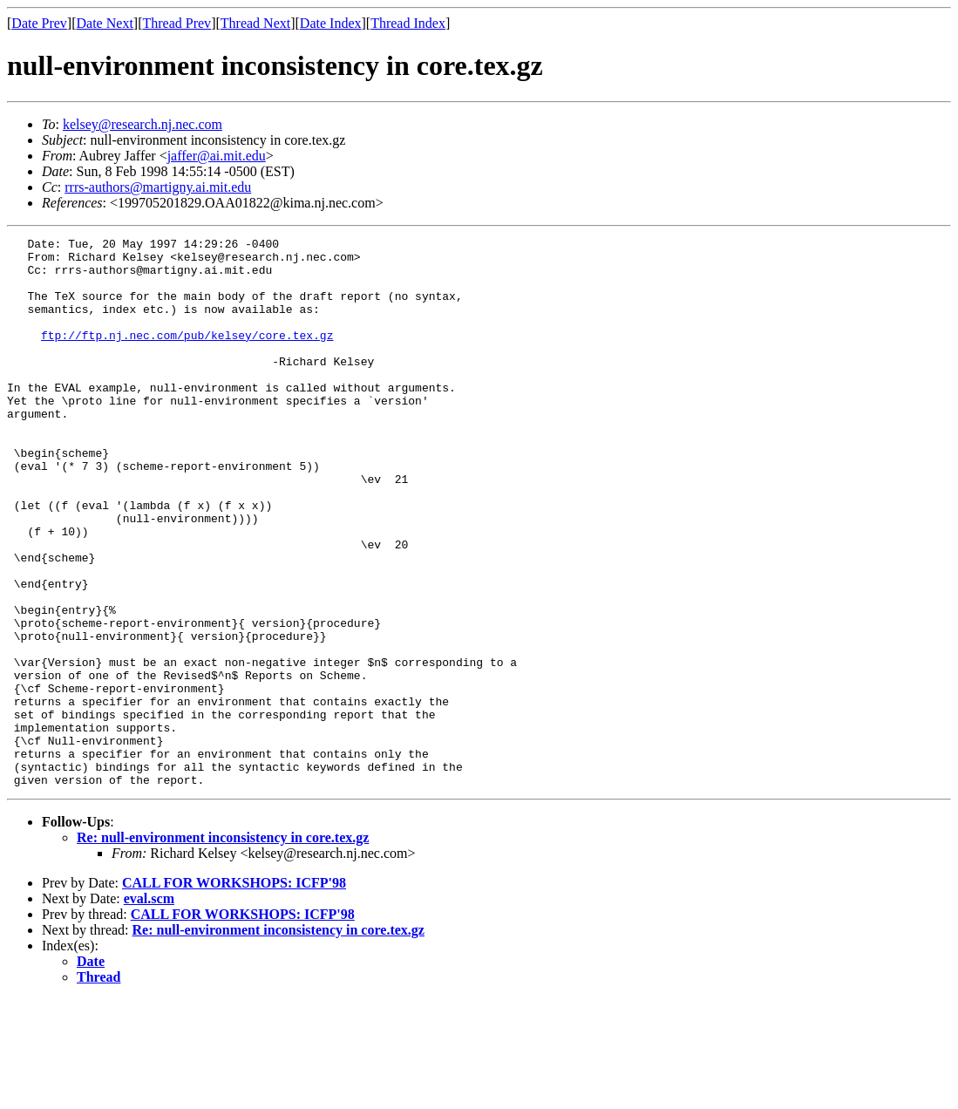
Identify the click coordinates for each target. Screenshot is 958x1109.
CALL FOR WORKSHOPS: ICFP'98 (234, 992)
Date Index (331, 23)
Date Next (105, 23)
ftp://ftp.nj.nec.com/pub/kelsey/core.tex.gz (187, 356)
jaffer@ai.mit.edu (216, 155)
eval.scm (149, 1008)
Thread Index (407, 23)
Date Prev (39, 23)
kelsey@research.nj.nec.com (142, 124)
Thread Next (255, 23)
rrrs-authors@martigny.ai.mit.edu (158, 187)
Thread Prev (176, 23)
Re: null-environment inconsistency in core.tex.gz (223, 947)
